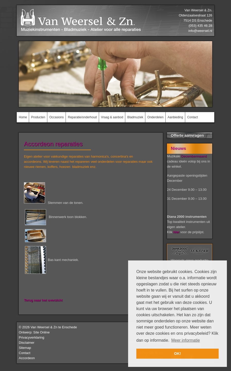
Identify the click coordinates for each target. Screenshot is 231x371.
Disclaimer (26, 343)
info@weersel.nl (200, 31)
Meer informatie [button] (185, 340)
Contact (24, 353)
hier (176, 232)
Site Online (41, 332)
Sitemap (25, 348)
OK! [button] (177, 353)
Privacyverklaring (31, 337)
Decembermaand (194, 156)
